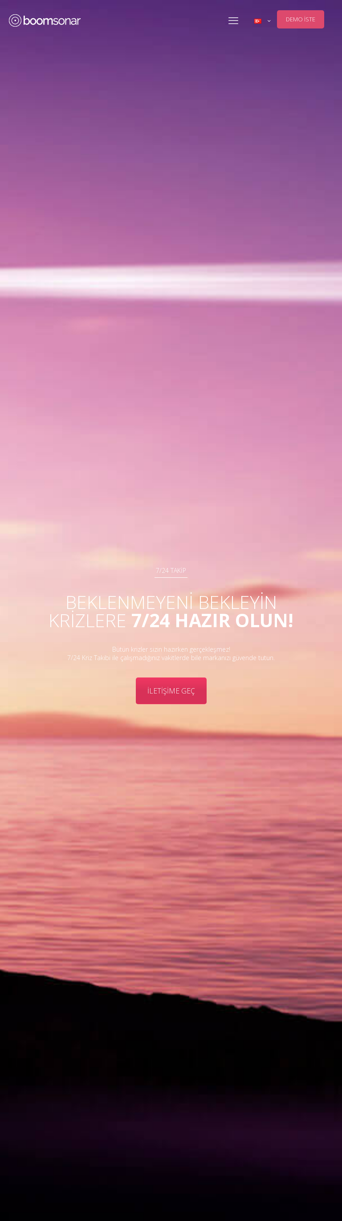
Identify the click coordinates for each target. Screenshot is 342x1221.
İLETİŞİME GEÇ (171, 691)
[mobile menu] (233, 20)
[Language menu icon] (262, 20)
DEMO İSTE (300, 19)
